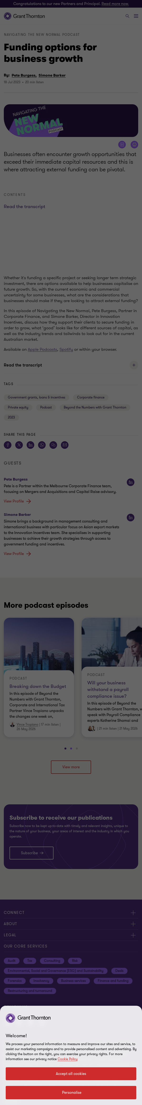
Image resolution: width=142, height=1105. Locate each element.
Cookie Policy (68, 1059)
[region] (71, 1055)
